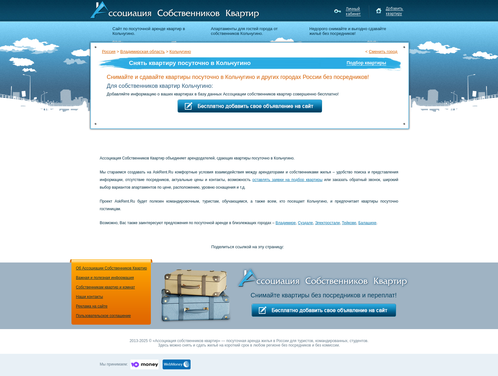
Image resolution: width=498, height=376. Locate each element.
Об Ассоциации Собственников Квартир (111, 268)
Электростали (327, 223)
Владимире (286, 223)
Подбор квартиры (366, 62)
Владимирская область (142, 51)
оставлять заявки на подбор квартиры (287, 180)
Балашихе (367, 223)
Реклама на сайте (92, 306)
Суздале (305, 223)
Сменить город (383, 51)
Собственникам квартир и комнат (105, 287)
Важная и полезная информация (105, 278)
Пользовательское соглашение (103, 316)
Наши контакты (89, 297)
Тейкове (349, 223)
